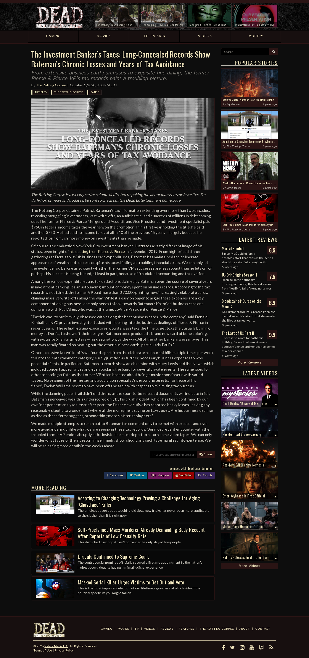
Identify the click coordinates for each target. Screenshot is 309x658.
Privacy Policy (64, 650)
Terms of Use (42, 650)
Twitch (205, 475)
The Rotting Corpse (51, 85)
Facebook (115, 475)
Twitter (137, 475)
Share (206, 454)
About (244, 629)
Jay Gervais (233, 104)
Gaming (106, 629)
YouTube (183, 475)
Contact (262, 629)
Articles (41, 92)
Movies (123, 629)
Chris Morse (233, 188)
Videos (149, 629)
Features (186, 629)
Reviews (167, 629)
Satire (94, 92)
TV (136, 629)
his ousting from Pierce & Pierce (97, 251)
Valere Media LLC (56, 646)
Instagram (160, 475)
